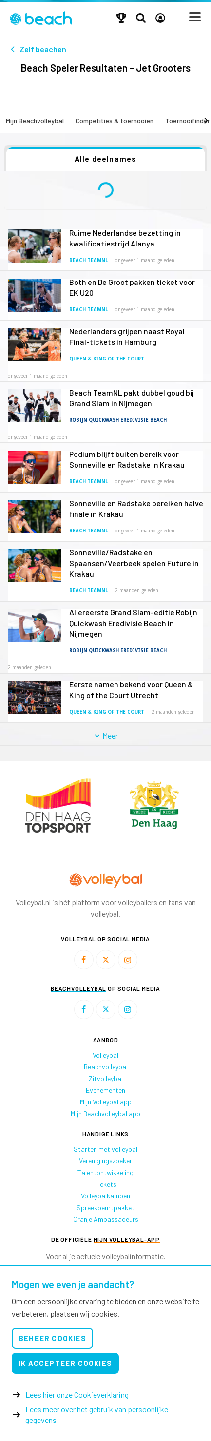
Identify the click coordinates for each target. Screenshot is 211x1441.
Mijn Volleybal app (106, 1102)
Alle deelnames (106, 158)
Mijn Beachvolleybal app (105, 1113)
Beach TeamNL (88, 260)
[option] (58, 805)
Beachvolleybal (106, 1066)
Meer (105, 735)
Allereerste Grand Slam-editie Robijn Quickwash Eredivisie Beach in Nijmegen (133, 622)
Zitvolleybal (106, 1078)
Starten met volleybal (105, 1149)
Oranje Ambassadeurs (105, 1219)
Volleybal (105, 1055)
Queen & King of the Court (106, 358)
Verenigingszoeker (105, 1161)
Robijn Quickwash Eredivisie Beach (118, 420)
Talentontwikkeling (105, 1172)
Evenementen (105, 1090)
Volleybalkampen (105, 1196)
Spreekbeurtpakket (105, 1207)
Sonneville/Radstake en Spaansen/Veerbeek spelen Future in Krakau (134, 563)
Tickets (105, 1184)
